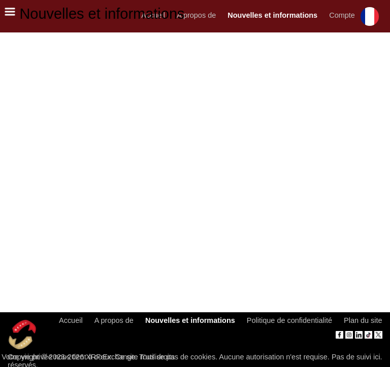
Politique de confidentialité (289, 320)
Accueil (71, 320)
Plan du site (363, 320)
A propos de (196, 15)
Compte (342, 15)
